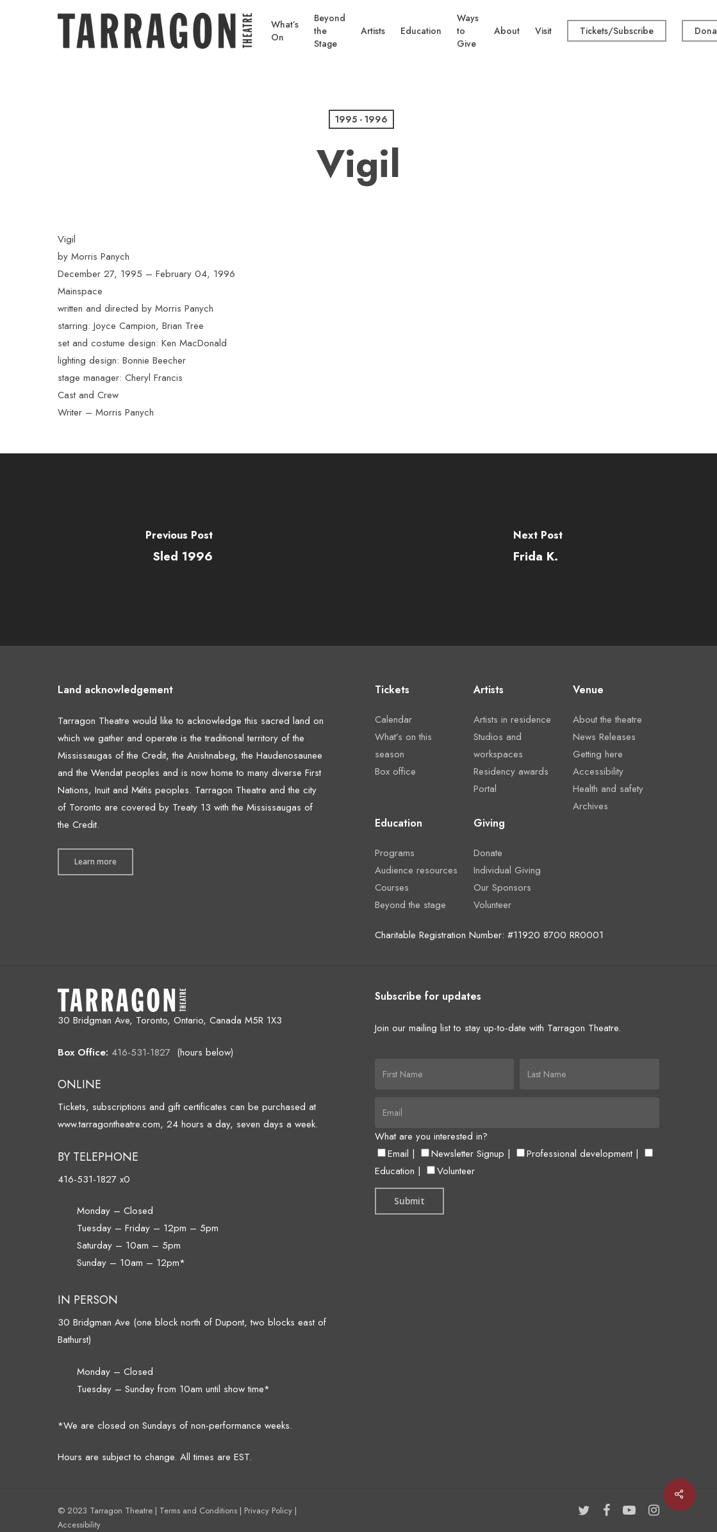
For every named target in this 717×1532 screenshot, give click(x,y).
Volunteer (492, 905)
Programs (395, 853)
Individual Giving (507, 870)
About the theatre (607, 719)
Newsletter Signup (462, 1154)
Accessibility (598, 771)
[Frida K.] (538, 549)
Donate (488, 853)
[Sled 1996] (179, 549)
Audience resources (416, 870)
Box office (395, 771)
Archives (590, 806)
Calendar (393, 719)
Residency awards (511, 771)
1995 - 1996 (361, 119)
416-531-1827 (140, 1052)
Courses (392, 887)
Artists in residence (512, 719)
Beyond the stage (410, 905)
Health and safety (608, 789)
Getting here (598, 754)
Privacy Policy (268, 1510)
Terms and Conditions (198, 1510)
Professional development (574, 1154)
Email (393, 1154)
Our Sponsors (502, 887)
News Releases (604, 737)
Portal (485, 789)
